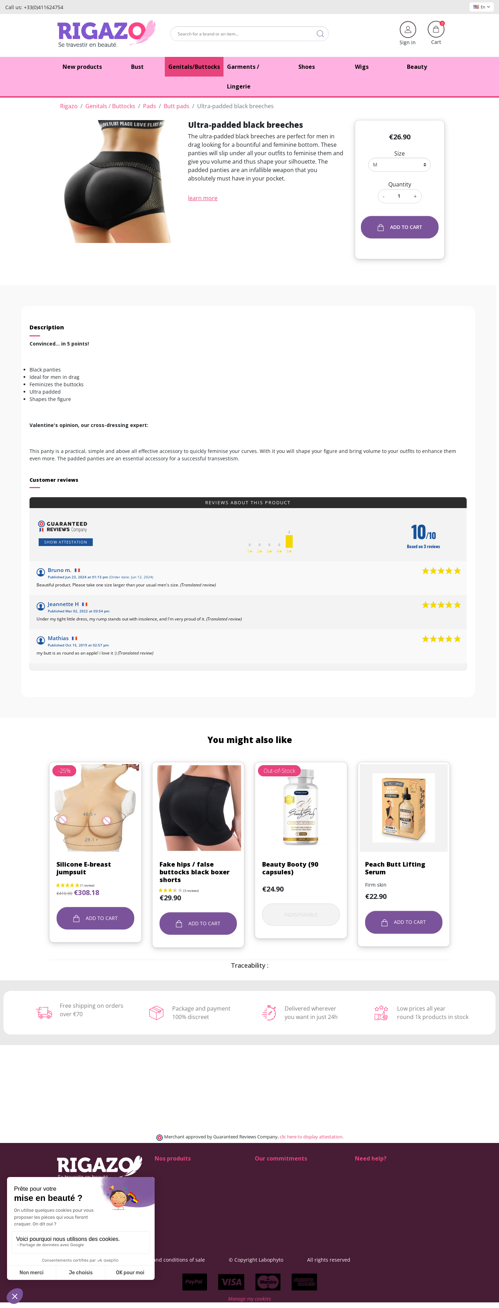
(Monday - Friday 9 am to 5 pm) (391, 1199)
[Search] (249, 33)
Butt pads (166, 1176)
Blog (260, 1213)
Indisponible (301, 914)
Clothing (164, 1228)
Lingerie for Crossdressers (185, 1198)
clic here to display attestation (311, 1137)
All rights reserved (370, 1259)
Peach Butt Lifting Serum (395, 868)
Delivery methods (275, 1176)
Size (399, 153)
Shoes (162, 1169)
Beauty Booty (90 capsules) (290, 868)
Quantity (399, 184)
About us (265, 1198)
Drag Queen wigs (175, 1213)
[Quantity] (399, 196)
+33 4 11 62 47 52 (380, 1191)
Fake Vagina (168, 1191)
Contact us (267, 1206)
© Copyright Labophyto (297, 1259)
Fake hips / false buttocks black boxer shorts (194, 871)
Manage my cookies (249, 1304)
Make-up (165, 1206)
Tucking (164, 1220)
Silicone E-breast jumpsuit (84, 868)
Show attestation (65, 542)
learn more (203, 198)
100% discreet (271, 1169)
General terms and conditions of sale (202, 1259)
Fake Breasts (169, 1184)
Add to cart (399, 227)
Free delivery (270, 1184)
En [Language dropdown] (481, 6)
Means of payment (277, 1191)
